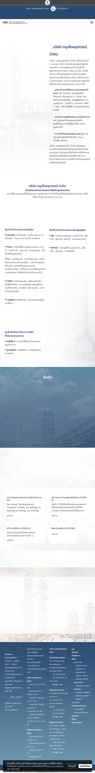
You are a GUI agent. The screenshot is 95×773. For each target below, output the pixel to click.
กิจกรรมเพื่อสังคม (81, 712)
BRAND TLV (81, 669)
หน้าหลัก (75, 652)
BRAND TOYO (81, 665)
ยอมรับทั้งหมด (85, 766)
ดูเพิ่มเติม (10, 515)
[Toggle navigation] (92, 22)
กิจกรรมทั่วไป (79, 709)
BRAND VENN (81, 675)
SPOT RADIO (77, 722)
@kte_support (16, 696)
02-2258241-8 (62, 8)
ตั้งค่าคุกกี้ (72, 766)
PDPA (74, 719)
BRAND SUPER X (83, 695)
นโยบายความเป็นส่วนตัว (55, 766)
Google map (57, 684)
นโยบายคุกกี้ (15, 769)
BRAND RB (80, 672)
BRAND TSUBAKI (83, 692)
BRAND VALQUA (82, 685)
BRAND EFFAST (82, 679)
